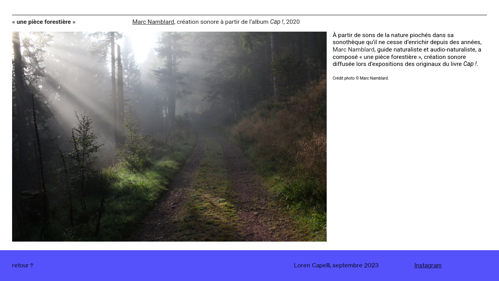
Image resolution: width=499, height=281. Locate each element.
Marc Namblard (153, 21)
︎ (23, 265)
